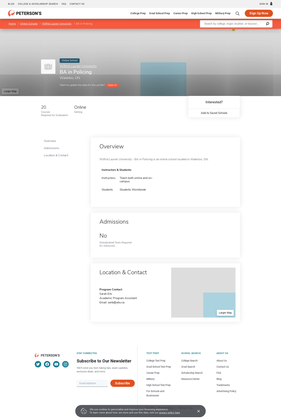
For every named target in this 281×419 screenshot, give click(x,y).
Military (150, 379)
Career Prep (180, 13)
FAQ (64, 4)
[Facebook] (47, 364)
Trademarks (223, 385)
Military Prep (222, 13)
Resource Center (190, 379)
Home (12, 24)
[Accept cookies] (196, 411)
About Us (221, 360)
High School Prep (201, 13)
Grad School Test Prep (158, 366)
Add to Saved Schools (214, 113)
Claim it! (112, 85)
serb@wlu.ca (116, 302)
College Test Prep (155, 360)
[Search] (237, 13)
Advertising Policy (226, 391)
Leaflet (237, 30)
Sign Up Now (258, 13)
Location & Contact (56, 155)
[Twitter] (38, 364)
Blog (11, 4)
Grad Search (188, 366)
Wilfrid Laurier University (57, 24)
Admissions (51, 148)
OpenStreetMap (257, 30)
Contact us (77, 4)
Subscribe (122, 383)
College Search (189, 360)
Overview (50, 141)
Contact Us (222, 366)
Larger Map (10, 91)
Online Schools (29, 24)
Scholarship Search (192, 372)
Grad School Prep (159, 13)
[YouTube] (56, 364)
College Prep (138, 13)
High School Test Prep (158, 385)
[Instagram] (65, 364)
